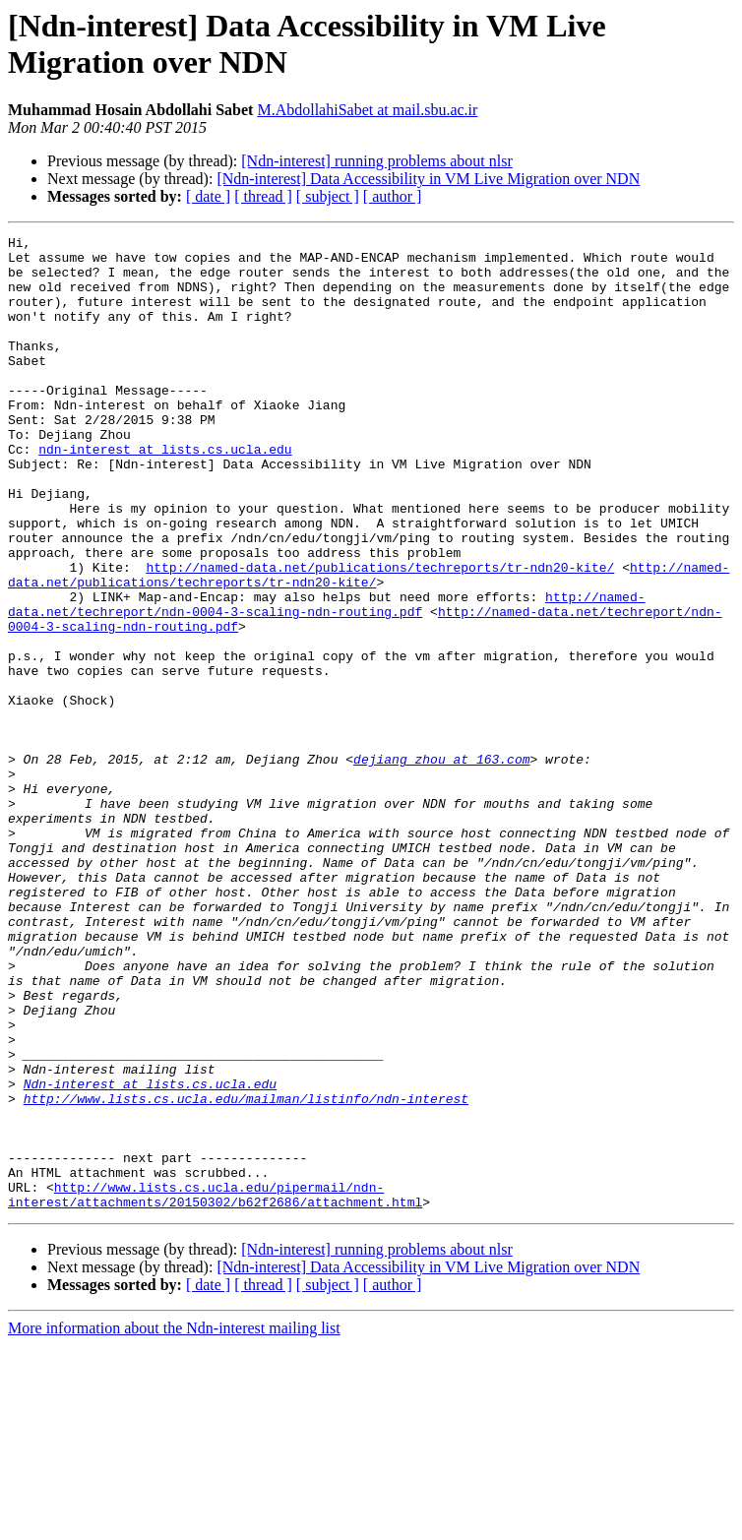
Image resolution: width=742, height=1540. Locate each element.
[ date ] (208, 196)
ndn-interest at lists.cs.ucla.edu (164, 493)
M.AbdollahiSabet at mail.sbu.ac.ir (367, 109)
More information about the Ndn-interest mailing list (174, 1522)
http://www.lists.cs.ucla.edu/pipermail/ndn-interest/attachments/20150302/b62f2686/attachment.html (215, 1387)
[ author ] (392, 196)
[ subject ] (327, 196)
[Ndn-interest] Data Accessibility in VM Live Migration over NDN (428, 178)
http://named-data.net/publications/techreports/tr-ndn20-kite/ (380, 635)
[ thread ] (263, 196)
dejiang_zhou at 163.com (441, 865)
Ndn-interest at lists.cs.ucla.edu (150, 1254)
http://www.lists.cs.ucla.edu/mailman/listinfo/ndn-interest (246, 1272)
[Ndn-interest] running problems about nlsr (377, 161)
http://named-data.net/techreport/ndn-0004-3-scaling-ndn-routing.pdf (326, 679)
